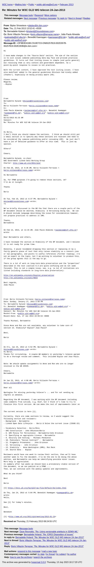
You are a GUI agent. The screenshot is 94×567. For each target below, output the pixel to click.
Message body (26, 15)
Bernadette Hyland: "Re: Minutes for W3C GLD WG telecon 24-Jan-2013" (49, 537)
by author (71, 554)
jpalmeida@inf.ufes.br (15, 37)
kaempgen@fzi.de (56, 37)
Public (31, 4)
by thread (50, 554)
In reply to (62, 18)
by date (41, 554)
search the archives (43, 557)
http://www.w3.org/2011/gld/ (27, 163)
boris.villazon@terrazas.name (45, 34)
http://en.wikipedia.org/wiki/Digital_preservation (29, 275)
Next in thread (75, 18)
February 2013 (66, 4)
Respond (39, 15)
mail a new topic (49, 551)
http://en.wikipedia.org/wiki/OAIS (21, 278)
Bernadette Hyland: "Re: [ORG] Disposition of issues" (49, 534)
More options (51, 15)
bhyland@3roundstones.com (40, 31)
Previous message (47, 18)
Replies (86, 18)
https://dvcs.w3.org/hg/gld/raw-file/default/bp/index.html (37, 488)
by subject (61, 554)
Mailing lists (20, 4)
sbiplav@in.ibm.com (37, 25)
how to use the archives (21, 557)
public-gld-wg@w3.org (46, 4)
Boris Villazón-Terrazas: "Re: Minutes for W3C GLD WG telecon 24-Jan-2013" (47, 546)
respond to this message (28, 551)
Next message (30, 18)
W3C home (7, 4)
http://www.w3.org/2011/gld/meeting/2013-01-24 (32, 517)
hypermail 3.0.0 (38, 562)
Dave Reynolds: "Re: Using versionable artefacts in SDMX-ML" (49, 531)
